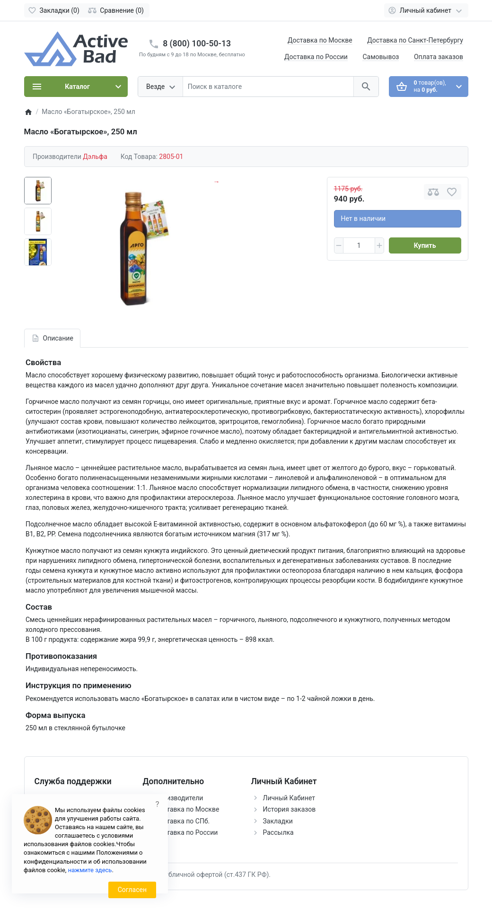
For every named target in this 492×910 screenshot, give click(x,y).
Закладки (278, 821)
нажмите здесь (90, 870)
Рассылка (278, 832)
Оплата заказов (438, 57)
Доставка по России (316, 57)
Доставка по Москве (320, 40)
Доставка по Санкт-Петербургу (415, 40)
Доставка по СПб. (182, 821)
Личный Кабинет (289, 798)
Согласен (132, 889)
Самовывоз (380, 57)
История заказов (289, 809)
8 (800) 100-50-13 (197, 43)
